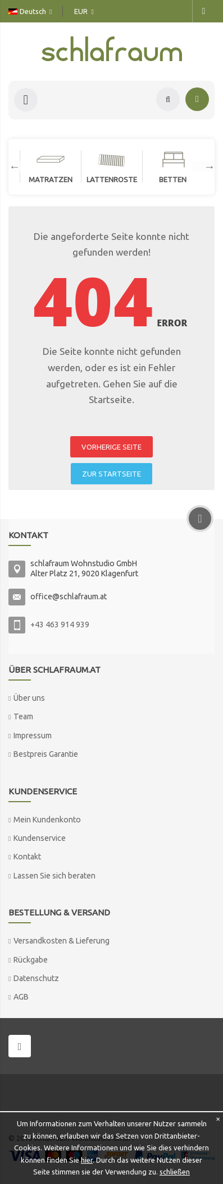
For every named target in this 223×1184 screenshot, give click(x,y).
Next (204, 166)
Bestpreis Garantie (45, 754)
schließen (175, 1172)
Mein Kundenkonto (47, 819)
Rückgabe (30, 959)
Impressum (32, 735)
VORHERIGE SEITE (111, 447)
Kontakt (27, 856)
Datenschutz (36, 978)
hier (87, 1160)
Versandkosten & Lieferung (61, 940)
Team (23, 716)
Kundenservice (39, 838)
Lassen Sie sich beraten (54, 875)
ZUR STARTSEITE (111, 474)
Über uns (29, 697)
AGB (21, 996)
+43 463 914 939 (59, 624)
